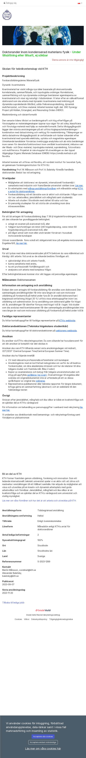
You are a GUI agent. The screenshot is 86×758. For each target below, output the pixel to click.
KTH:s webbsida (67, 320)
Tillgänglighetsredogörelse (61, 619)
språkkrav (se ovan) (37, 375)
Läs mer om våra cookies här (43, 748)
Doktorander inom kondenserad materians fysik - (41, 53)
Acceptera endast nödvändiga (43, 742)
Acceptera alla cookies (43, 736)
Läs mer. (79, 185)
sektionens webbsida (66, 330)
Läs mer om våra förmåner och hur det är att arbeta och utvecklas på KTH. (39, 500)
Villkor (27, 619)
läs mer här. (21, 243)
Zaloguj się (10, 3)
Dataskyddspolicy (39, 619)
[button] (80, 3)
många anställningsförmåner (42, 188)
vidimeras (40, 381)
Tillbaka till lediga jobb (13, 602)
